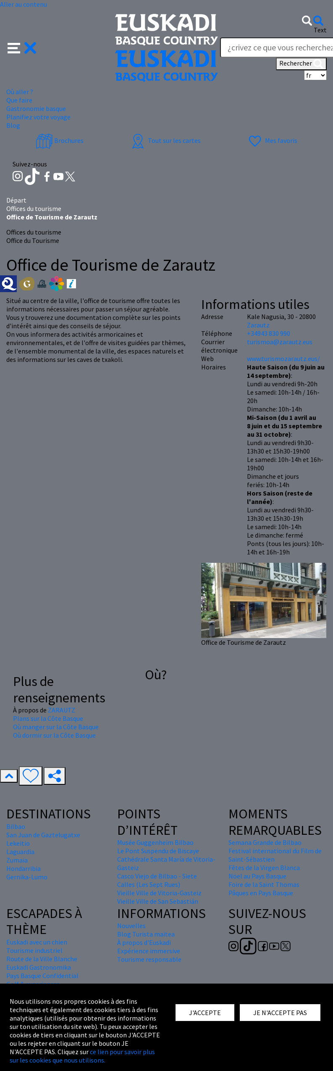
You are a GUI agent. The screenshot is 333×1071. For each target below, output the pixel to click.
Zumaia (17, 860)
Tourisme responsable (149, 959)
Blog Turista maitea (146, 934)
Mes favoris (271, 140)
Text (320, 30)
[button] (22, 47)
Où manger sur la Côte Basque (56, 727)
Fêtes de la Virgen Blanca (264, 867)
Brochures (60, 140)
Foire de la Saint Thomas (263, 884)
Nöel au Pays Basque (257, 876)
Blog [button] (13, 125)
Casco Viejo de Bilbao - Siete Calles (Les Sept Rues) (157, 880)
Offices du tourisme (33, 208)
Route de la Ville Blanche (41, 959)
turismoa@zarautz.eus (279, 342)
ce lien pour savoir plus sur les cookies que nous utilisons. (82, 1055)
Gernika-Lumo (26, 877)
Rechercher (301, 64)
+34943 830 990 (268, 333)
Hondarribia (23, 868)
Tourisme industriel (34, 950)
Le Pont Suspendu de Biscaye (158, 851)
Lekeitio (18, 843)
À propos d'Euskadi (144, 942)
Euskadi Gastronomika (38, 967)
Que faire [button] (19, 100)
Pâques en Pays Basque (260, 893)
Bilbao (15, 826)
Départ (16, 200)
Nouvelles (131, 925)
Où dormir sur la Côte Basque (54, 735)
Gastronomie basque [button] (36, 108)
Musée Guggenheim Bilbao (155, 842)
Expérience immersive (148, 951)
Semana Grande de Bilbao (265, 842)
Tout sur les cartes (165, 140)
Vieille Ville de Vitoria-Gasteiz (159, 893)
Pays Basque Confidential (42, 975)
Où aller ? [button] (19, 91)
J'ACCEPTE (205, 1012)
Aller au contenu (23, 4)
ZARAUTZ (61, 710)
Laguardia (20, 851)
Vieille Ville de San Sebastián (157, 901)
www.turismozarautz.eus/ (283, 358)
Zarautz (258, 325)
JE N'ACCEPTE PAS (280, 1012)
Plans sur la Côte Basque (48, 718)
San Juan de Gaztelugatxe (43, 835)
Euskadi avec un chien (36, 942)
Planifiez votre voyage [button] (38, 117)
